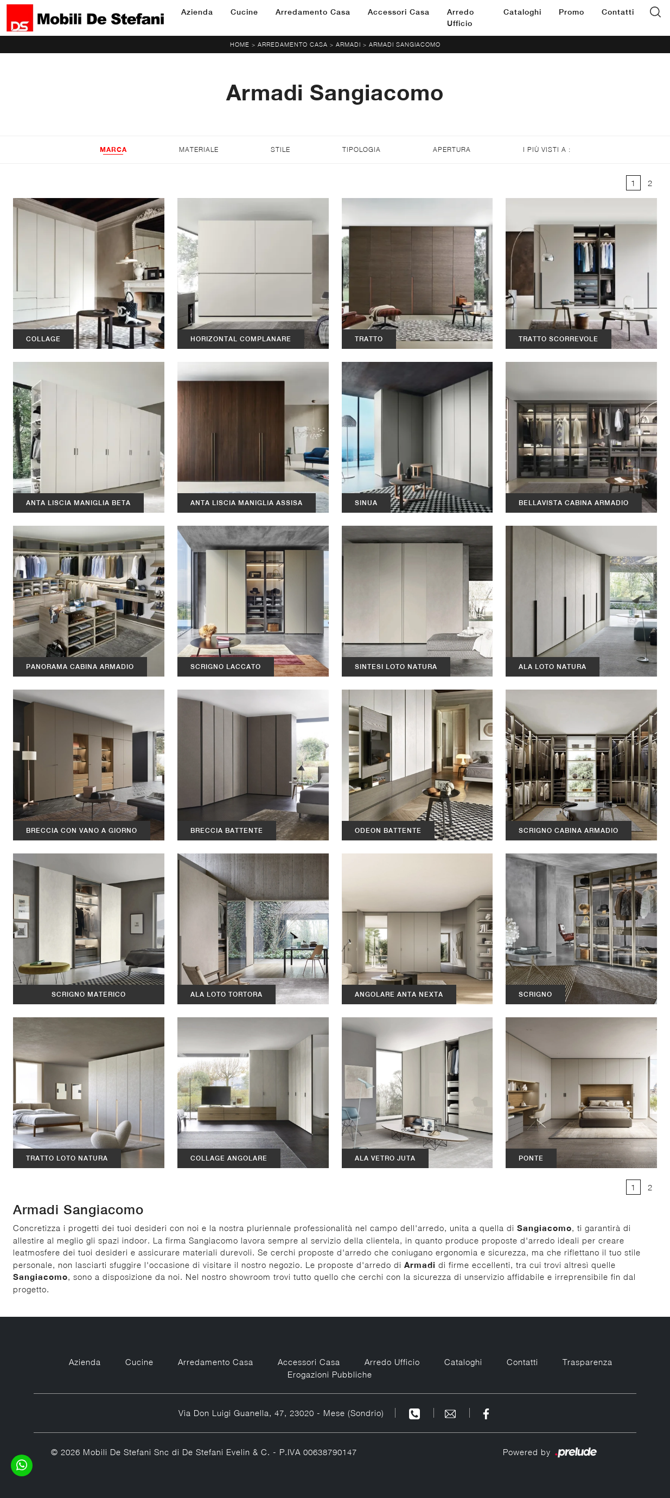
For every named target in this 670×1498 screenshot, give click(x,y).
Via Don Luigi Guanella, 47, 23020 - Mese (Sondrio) (281, 1413)
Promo (571, 12)
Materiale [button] (199, 149)
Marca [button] (113, 149)
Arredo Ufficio (460, 18)
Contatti (618, 12)
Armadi (348, 44)
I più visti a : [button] (547, 149)
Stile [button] (280, 149)
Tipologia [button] (361, 149)
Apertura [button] (452, 149)
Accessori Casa (399, 12)
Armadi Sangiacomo (405, 44)
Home (240, 44)
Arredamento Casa (313, 12)
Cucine (244, 12)
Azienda (197, 12)
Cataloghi (522, 12)
